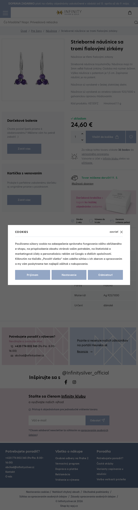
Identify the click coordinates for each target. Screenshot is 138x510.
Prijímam (32, 275)
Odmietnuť (105, 275)
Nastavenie (69, 275)
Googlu (79, 254)
